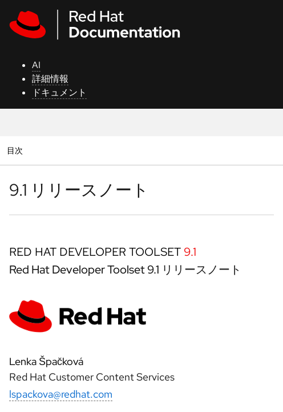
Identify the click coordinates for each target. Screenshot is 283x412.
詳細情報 (50, 79)
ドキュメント (59, 92)
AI (36, 65)
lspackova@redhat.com (60, 394)
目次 (16, 150)
